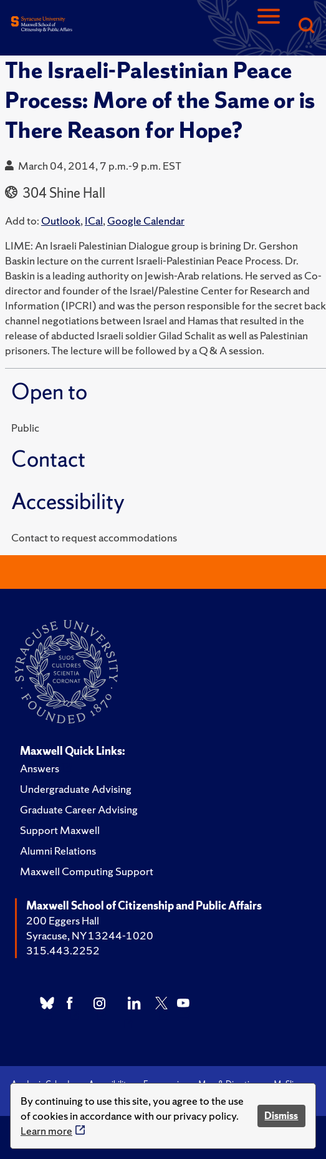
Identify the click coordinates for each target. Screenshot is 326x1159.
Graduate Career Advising (79, 809)
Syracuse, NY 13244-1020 (89, 935)
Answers (39, 768)
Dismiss (281, 1115)
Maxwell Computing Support (86, 871)
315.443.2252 (63, 950)
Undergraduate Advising (76, 789)
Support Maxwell (60, 830)
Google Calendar (146, 220)
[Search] (306, 26)
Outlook (60, 220)
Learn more (46, 1130)
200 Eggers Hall (62, 920)
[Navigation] (268, 26)
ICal (94, 220)
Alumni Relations (58, 850)
